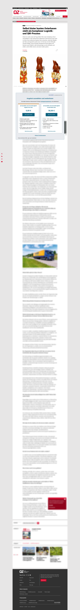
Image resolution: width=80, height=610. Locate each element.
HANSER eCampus (23, 602)
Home (14, 21)
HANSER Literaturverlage (33, 602)
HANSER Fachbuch (32, 600)
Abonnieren (43, 580)
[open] (56, 50)
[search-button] (65, 16)
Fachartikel (25, 50)
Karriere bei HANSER (23, 600)
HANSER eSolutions (50, 600)
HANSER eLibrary (42, 600)
